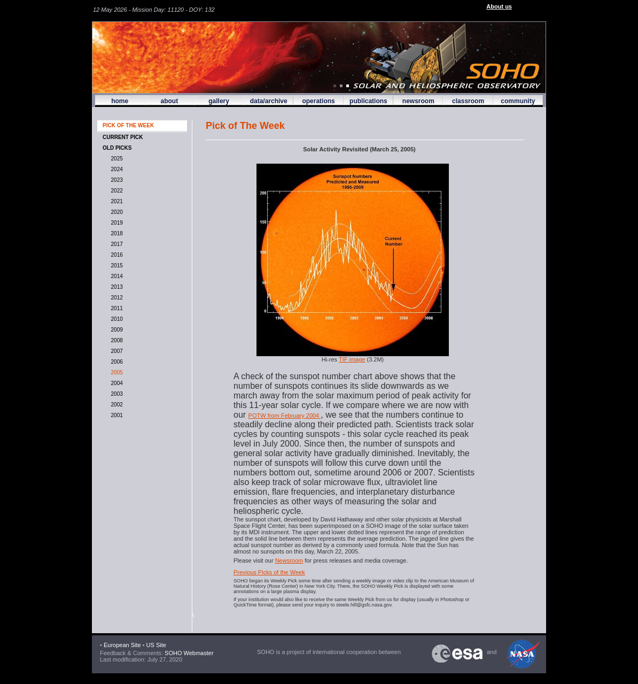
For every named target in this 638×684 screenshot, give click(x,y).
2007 (115, 351)
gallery (218, 101)
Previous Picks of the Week (269, 572)
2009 (115, 330)
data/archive (268, 101)
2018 (115, 233)
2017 (115, 244)
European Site (122, 645)
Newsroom (289, 560)
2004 (115, 383)
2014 (115, 276)
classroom (468, 101)
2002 (115, 405)
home (119, 101)
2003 (115, 394)
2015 (115, 265)
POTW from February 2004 (284, 415)
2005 (115, 372)
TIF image (352, 359)
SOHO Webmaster (188, 653)
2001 (115, 415)
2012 (115, 298)
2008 (115, 340)
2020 (115, 212)
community (518, 101)
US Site (156, 645)
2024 (115, 169)
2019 (115, 223)
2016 (115, 255)
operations (318, 101)
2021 (115, 201)
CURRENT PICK (123, 137)
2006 (115, 362)
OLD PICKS (117, 148)
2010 (115, 319)
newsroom (418, 101)
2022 (115, 191)
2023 (115, 180)
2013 (115, 287)
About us (499, 6)
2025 (115, 159)
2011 (115, 308)
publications (368, 101)
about (169, 101)
